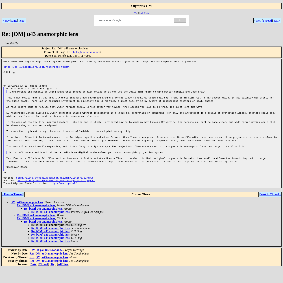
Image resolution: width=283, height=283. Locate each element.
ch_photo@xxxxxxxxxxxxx (84, 52)
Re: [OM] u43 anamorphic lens (36, 220)
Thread (267, 20)
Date (14, 20)
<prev (6, 20)
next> (22, 20)
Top (136, 13)
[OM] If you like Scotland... (46, 265)
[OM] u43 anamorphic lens (26, 217)
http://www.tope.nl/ (63, 197)
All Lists (144, 13)
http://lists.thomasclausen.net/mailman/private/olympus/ (56, 194)
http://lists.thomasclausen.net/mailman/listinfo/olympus (54, 191)
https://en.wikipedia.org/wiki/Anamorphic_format (36, 67)
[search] (134, 20)
